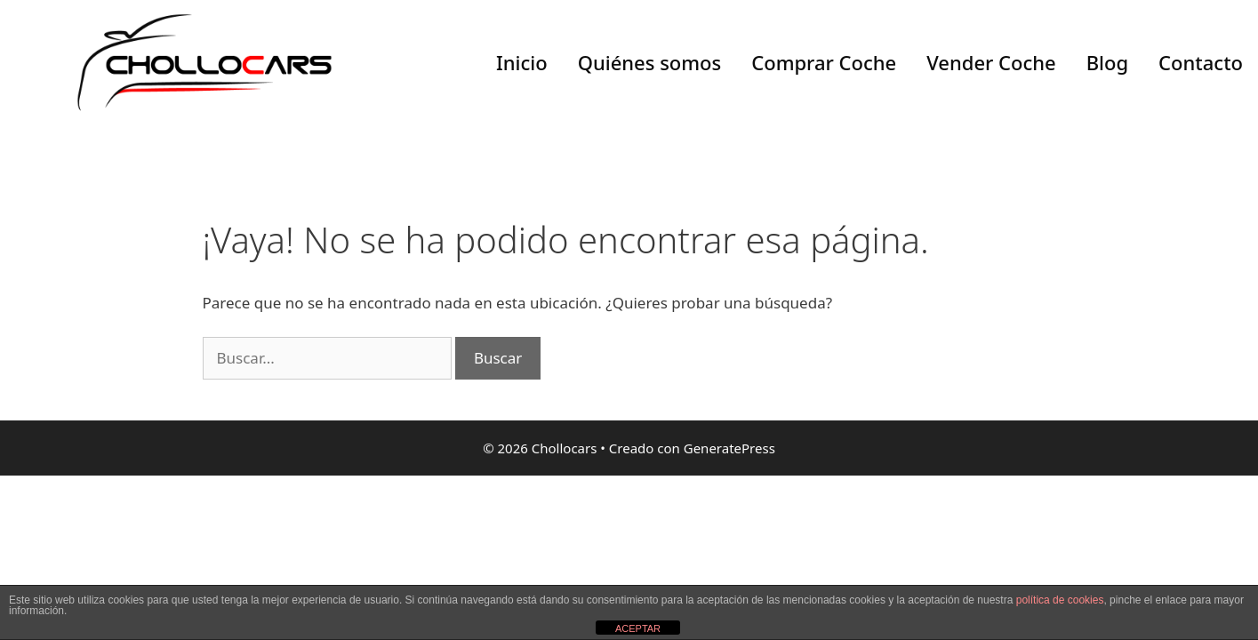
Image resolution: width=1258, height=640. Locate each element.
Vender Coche (990, 62)
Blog (1107, 62)
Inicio (522, 62)
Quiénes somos (650, 62)
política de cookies (1060, 600)
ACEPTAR (638, 628)
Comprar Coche (823, 62)
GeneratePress (729, 448)
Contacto (1200, 62)
